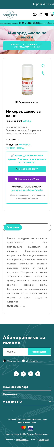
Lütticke (27, 120)
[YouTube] (30, 373)
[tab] (13, 227)
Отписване (32, 361)
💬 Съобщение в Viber (27, 179)
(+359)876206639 (43, 4)
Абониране (13, 361)
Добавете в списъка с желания (43, 66)
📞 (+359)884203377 (27, 169)
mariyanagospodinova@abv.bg (27, 190)
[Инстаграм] (37, 373)
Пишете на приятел (27, 103)
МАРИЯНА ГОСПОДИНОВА (18, 146)
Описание (13, 227)
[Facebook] (16, 373)
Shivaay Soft (44, 439)
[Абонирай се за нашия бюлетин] (27, 352)
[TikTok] (23, 374)
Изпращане (39, 352)
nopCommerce (22, 439)
